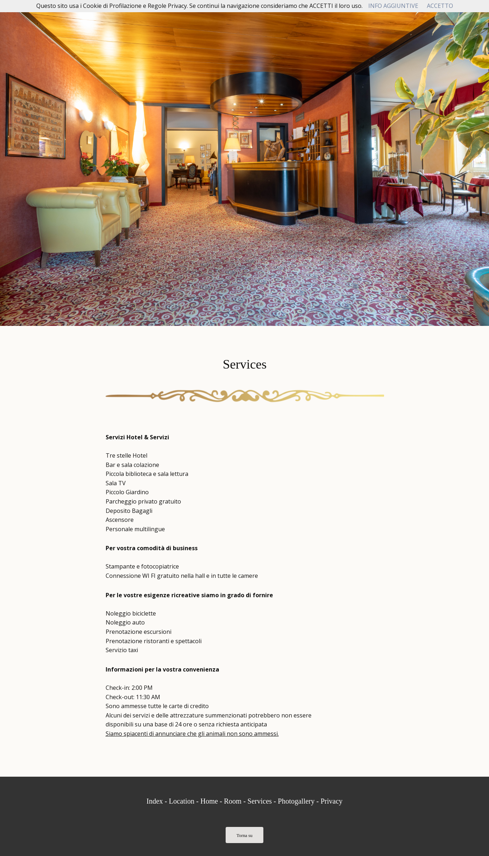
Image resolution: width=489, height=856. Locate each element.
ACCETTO (440, 6)
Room (232, 801)
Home (209, 801)
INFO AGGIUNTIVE (393, 6)
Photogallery (296, 801)
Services (260, 801)
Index (155, 801)
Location (181, 801)
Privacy (331, 801)
